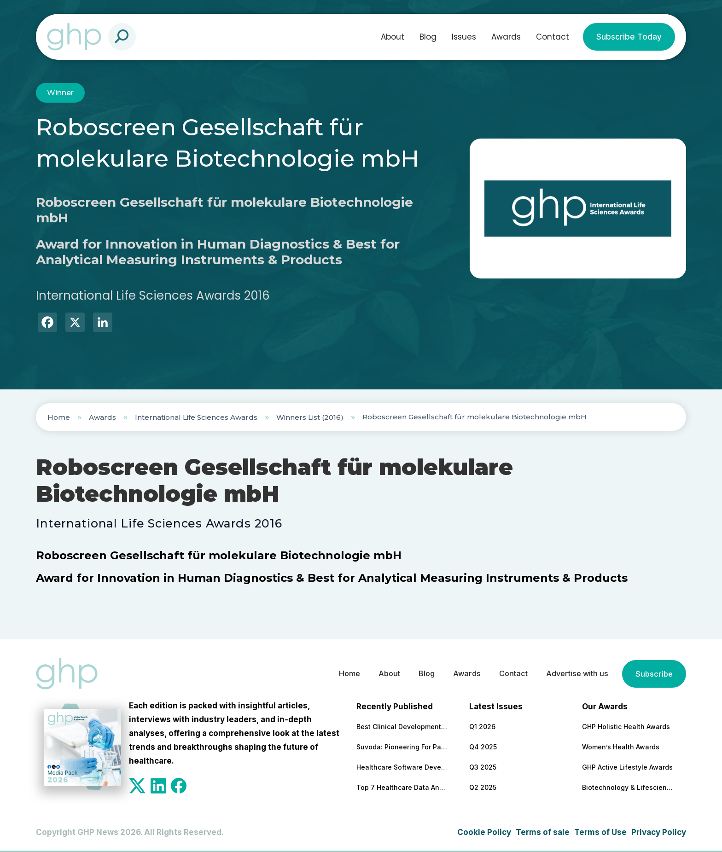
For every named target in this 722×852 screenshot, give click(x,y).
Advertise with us (574, 673)
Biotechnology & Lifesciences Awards (628, 787)
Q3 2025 (482, 767)
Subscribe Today (629, 36)
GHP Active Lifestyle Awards (627, 767)
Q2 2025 (482, 787)
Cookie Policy (484, 832)
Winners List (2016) (310, 417)
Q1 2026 (482, 726)
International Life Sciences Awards (196, 417)
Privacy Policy (658, 832)
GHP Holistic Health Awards (626, 726)
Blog (428, 36)
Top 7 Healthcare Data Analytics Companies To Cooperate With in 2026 (402, 787)
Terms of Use (600, 832)
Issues (464, 36)
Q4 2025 (483, 747)
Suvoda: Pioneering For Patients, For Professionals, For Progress (402, 747)
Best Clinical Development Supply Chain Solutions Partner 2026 (402, 726)
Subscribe (653, 673)
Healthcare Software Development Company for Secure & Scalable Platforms (402, 767)
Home (58, 417)
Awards (506, 36)
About (392, 36)
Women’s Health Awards (620, 747)
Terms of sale (543, 832)
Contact (552, 36)
